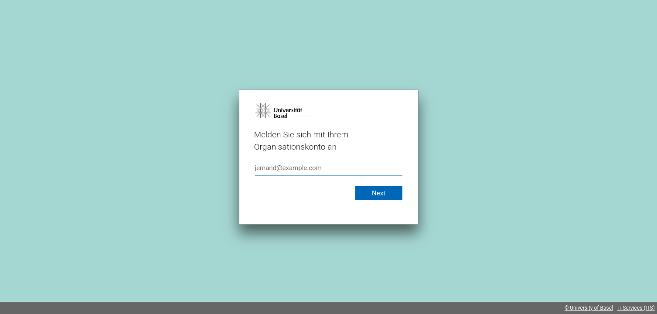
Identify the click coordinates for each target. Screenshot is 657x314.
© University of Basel (589, 308)
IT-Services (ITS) (636, 308)
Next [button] (378, 193)
